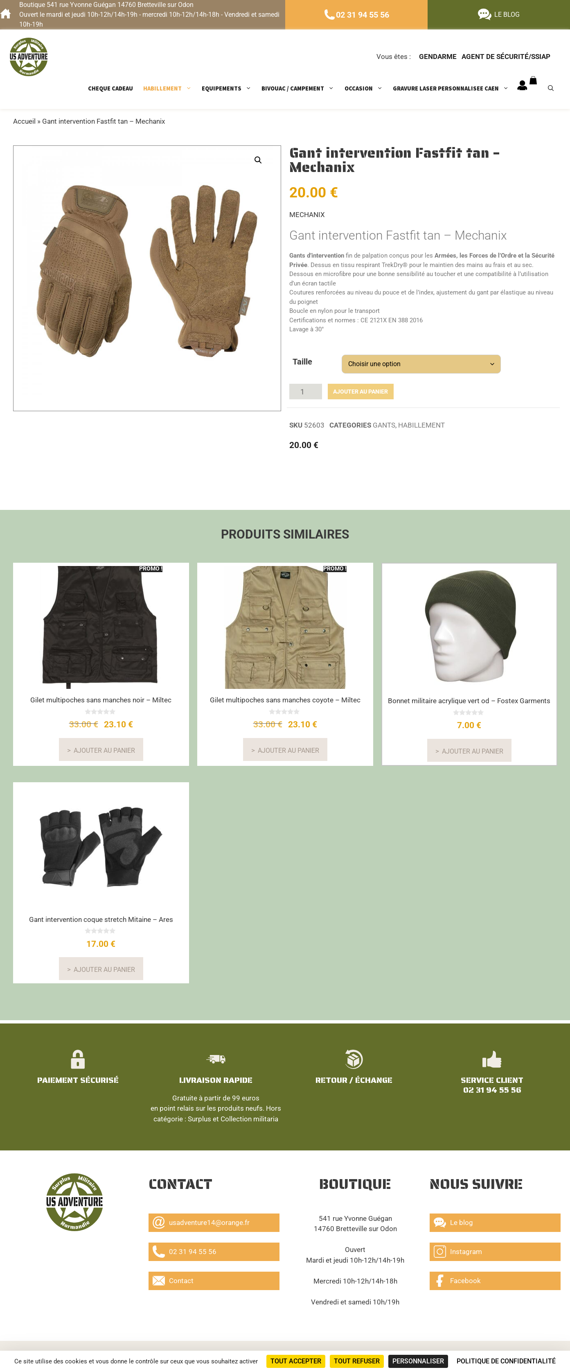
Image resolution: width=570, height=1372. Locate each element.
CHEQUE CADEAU (110, 88)
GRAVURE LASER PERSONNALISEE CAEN (455, 88)
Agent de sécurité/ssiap (506, 56)
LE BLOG (507, 14)
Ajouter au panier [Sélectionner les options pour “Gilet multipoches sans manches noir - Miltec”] (104, 747)
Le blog (453, 1220)
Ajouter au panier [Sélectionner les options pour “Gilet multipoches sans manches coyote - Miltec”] (288, 747)
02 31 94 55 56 (362, 15)
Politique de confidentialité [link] (506, 1361)
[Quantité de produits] (305, 390)
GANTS (384, 422)
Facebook (457, 1278)
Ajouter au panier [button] (472, 748)
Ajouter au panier (353, 389)
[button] (258, 160)
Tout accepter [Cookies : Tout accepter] (295, 1361)
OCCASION (368, 88)
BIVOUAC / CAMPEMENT (301, 88)
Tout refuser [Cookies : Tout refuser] (357, 1361)
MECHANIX (307, 215)
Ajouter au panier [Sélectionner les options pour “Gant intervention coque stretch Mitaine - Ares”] (104, 966)
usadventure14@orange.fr (201, 1220)
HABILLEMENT (171, 88)
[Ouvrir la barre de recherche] (554, 88)
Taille (302, 362)
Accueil (24, 121)
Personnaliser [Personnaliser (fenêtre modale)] (418, 1361)
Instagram (458, 1249)
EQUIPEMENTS (230, 88)
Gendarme (438, 56)
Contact (173, 1278)
